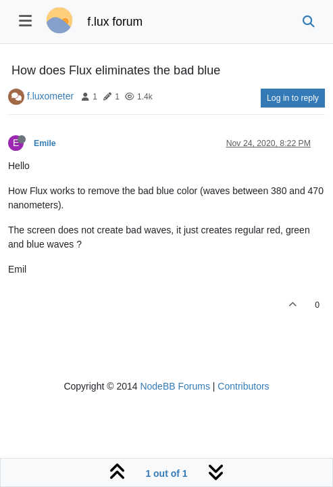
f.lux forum (115, 21)
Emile (45, 143)
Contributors (243, 386)
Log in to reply (293, 98)
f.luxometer (50, 96)
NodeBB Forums (174, 386)
